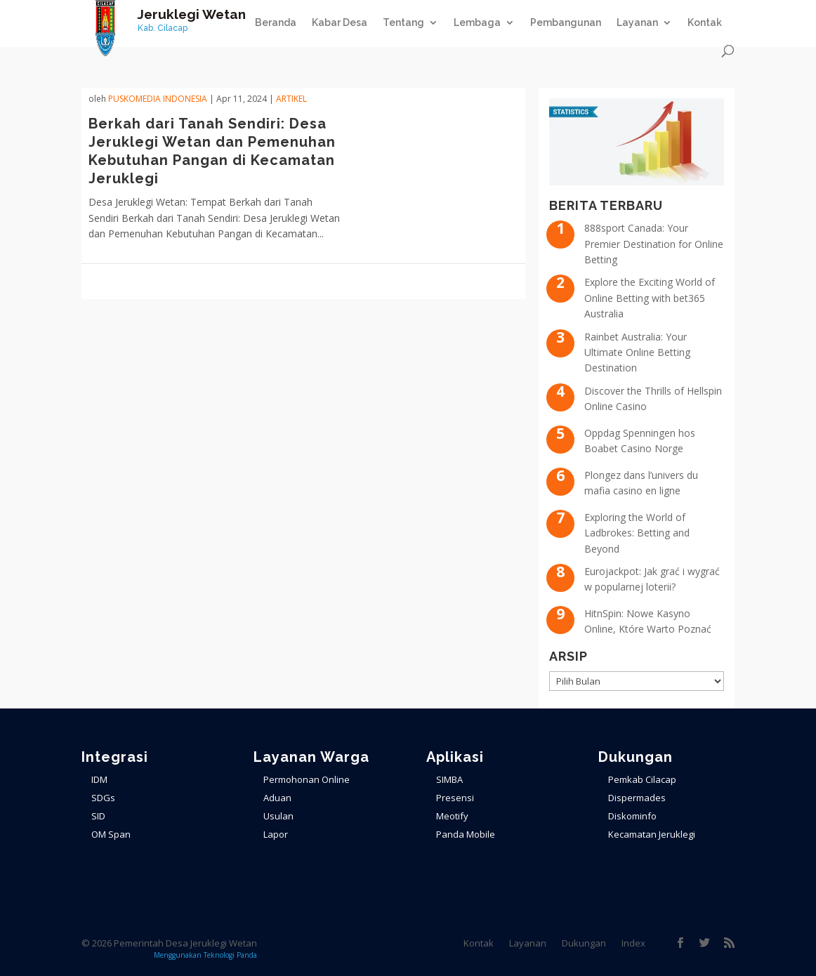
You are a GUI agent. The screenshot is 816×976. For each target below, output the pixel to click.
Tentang (403, 23)
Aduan (277, 797)
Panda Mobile (465, 834)
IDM (99, 779)
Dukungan (584, 943)
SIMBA (449, 779)
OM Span (111, 834)
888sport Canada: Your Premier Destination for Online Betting (653, 243)
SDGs (103, 797)
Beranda (275, 23)
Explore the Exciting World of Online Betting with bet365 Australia (649, 297)
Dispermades (637, 797)
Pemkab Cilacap (642, 779)
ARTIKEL (291, 99)
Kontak (704, 23)
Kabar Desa (339, 23)
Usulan (278, 816)
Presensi (455, 797)
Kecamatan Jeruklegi (651, 834)
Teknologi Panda (230, 955)
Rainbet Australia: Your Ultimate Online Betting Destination (637, 352)
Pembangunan (565, 23)
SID (98, 816)
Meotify (452, 816)
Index (633, 943)
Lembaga (477, 23)
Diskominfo (632, 816)
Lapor (275, 834)
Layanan (637, 23)
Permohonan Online (306, 779)
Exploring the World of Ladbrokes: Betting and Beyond (637, 532)
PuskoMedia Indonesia (157, 99)
